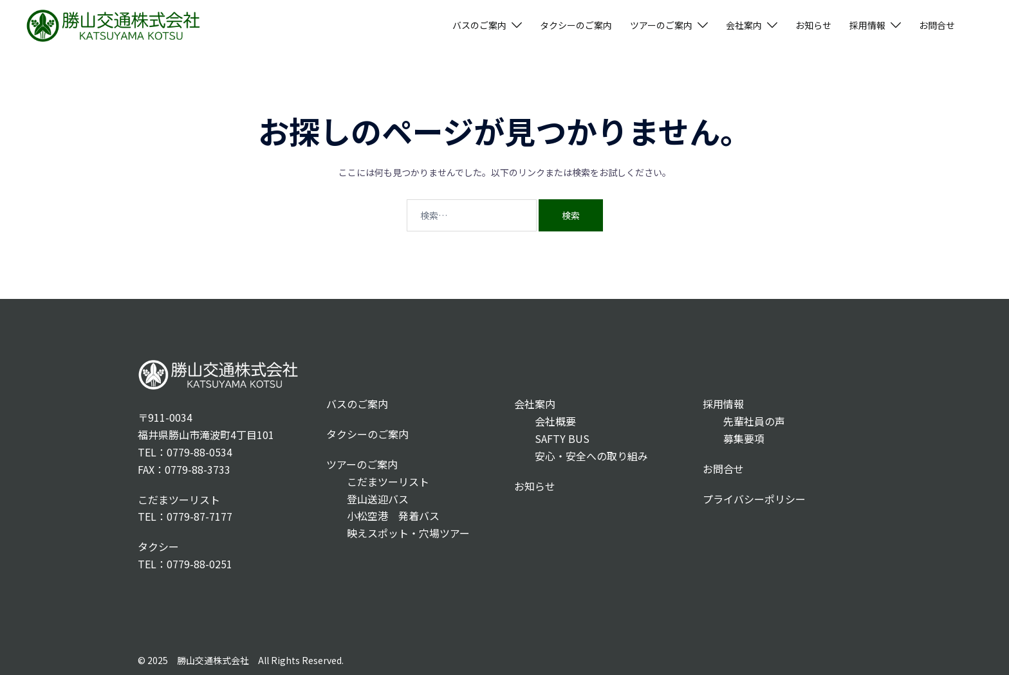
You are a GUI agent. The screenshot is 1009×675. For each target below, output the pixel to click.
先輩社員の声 (744, 421)
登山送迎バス (367, 499)
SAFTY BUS (551, 438)
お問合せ (937, 25)
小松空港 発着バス (383, 515)
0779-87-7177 (199, 516)
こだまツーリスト (377, 481)
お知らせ (813, 25)
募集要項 (733, 438)
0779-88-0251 (199, 564)
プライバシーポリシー (754, 499)
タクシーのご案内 (576, 25)
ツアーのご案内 (661, 25)
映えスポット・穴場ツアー (398, 533)
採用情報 (867, 25)
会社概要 (545, 421)
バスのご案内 (479, 25)
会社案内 (744, 25)
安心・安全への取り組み (581, 456)
